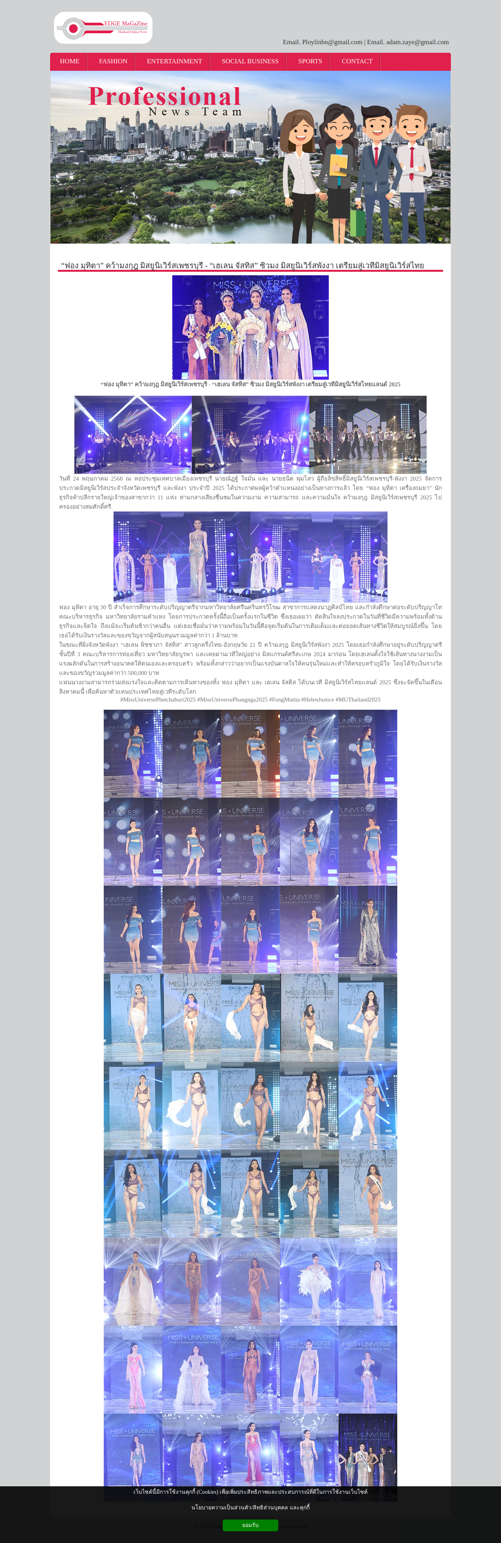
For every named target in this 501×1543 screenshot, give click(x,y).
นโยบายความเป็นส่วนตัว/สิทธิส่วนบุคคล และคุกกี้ (250, 1508)
